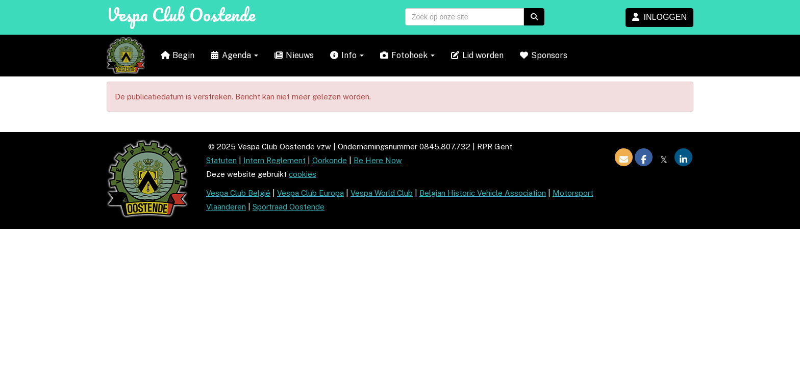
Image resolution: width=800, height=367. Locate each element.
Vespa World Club (382, 193)
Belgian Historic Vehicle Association (482, 193)
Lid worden (477, 55)
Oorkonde (329, 160)
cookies (302, 174)
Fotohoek (407, 55)
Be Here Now (378, 160)
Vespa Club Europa (310, 193)
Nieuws (293, 55)
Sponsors (543, 55)
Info (346, 55)
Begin (177, 55)
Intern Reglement (274, 160)
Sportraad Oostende (288, 206)
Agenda (234, 55)
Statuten (221, 160)
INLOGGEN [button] (659, 17)
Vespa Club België (238, 193)
